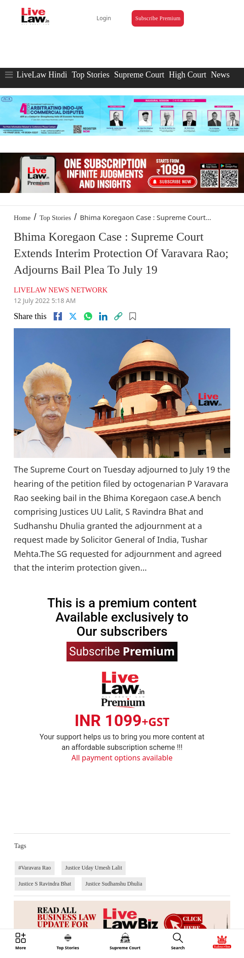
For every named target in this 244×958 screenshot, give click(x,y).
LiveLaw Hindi (42, 74)
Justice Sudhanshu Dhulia (113, 884)
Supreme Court (139, 74)
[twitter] (73, 316)
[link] (118, 316)
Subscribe (122, 651)
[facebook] (58, 316)
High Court (187, 74)
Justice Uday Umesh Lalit (93, 867)
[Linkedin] (103, 316)
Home (22, 217)
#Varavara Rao (34, 867)
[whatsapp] (88, 316)
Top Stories (90, 74)
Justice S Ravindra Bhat (44, 884)
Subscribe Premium (157, 18)
